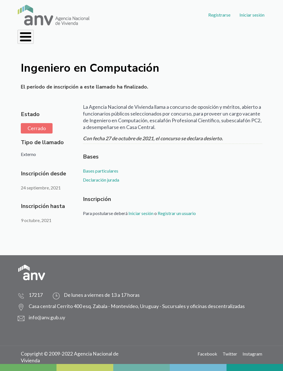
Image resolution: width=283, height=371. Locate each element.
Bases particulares (100, 170)
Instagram (252, 353)
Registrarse (219, 14)
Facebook (207, 353)
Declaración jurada (101, 179)
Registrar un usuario (177, 213)
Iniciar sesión (251, 14)
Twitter (230, 353)
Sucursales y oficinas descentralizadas (203, 306)
